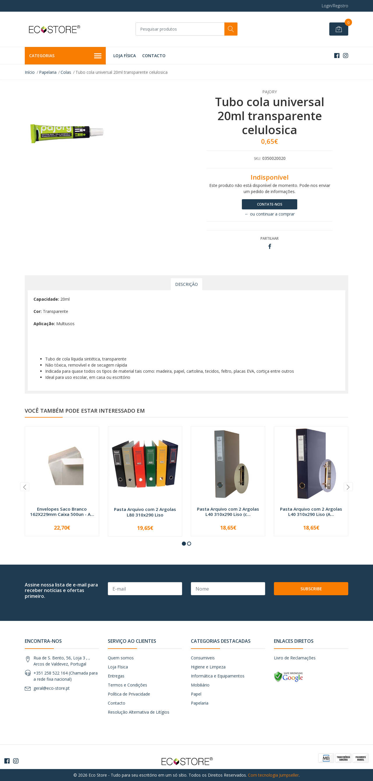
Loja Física (124, 55)
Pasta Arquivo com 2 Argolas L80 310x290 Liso (145, 511)
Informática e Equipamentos (217, 676)
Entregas (116, 676)
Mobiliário (200, 685)
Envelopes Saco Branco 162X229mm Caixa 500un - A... (62, 511)
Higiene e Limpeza (208, 667)
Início (30, 72)
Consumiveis (203, 658)
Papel (196, 694)
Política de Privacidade (129, 694)
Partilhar (270, 238)
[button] (183, 544)
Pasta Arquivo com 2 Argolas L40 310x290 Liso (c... (228, 511)
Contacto (154, 55)
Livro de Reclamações (295, 658)
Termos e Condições (127, 685)
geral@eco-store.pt (52, 688)
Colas (66, 72)
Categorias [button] (65, 56)
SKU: (257, 158)
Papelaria (48, 72)
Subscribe (311, 588)
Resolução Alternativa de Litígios (138, 712)
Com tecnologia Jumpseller (273, 775)
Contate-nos (269, 204)
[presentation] (24, 486)
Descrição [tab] (186, 284)
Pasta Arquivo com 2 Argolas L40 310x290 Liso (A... (311, 511)
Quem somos (121, 658)
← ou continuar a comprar (270, 214)
